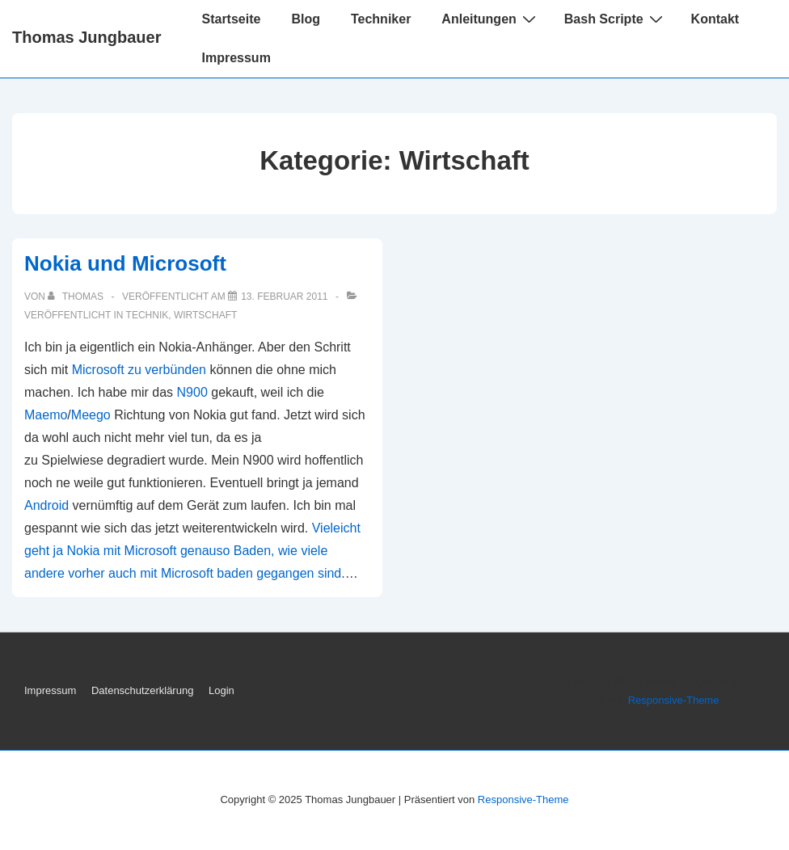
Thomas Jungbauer (86, 37)
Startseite (230, 19)
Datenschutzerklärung (142, 690)
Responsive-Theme (673, 700)
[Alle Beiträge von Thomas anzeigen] (77, 296)
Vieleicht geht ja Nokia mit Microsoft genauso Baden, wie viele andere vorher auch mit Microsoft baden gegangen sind (192, 550)
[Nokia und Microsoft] (284, 296)
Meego (91, 415)
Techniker (381, 19)
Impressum (235, 58)
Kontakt (715, 19)
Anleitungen (490, 18)
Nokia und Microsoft (125, 263)
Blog (305, 19)
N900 (192, 392)
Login (221, 690)
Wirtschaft (205, 315)
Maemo (45, 415)
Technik (147, 315)
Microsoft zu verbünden (139, 370)
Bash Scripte (615, 18)
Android (46, 505)
